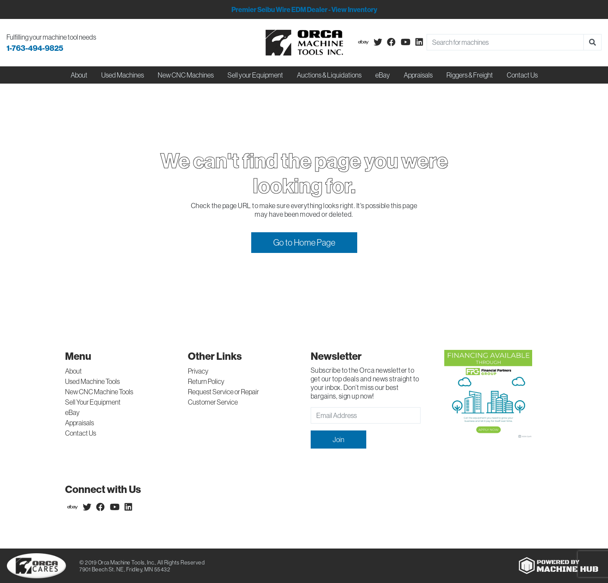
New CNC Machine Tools (99, 391)
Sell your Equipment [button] (255, 75)
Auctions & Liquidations (329, 75)
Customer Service (213, 402)
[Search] (505, 42)
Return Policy (206, 381)
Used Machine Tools (92, 381)
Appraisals (79, 422)
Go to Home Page (304, 242)
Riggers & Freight (469, 75)
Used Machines (122, 75)
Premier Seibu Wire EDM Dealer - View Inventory (304, 9)
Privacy (198, 371)
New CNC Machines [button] (186, 75)
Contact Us (522, 75)
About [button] (79, 75)
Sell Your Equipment (93, 402)
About (73, 371)
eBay (382, 75)
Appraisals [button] (418, 75)
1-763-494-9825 (34, 48)
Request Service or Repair (223, 391)
